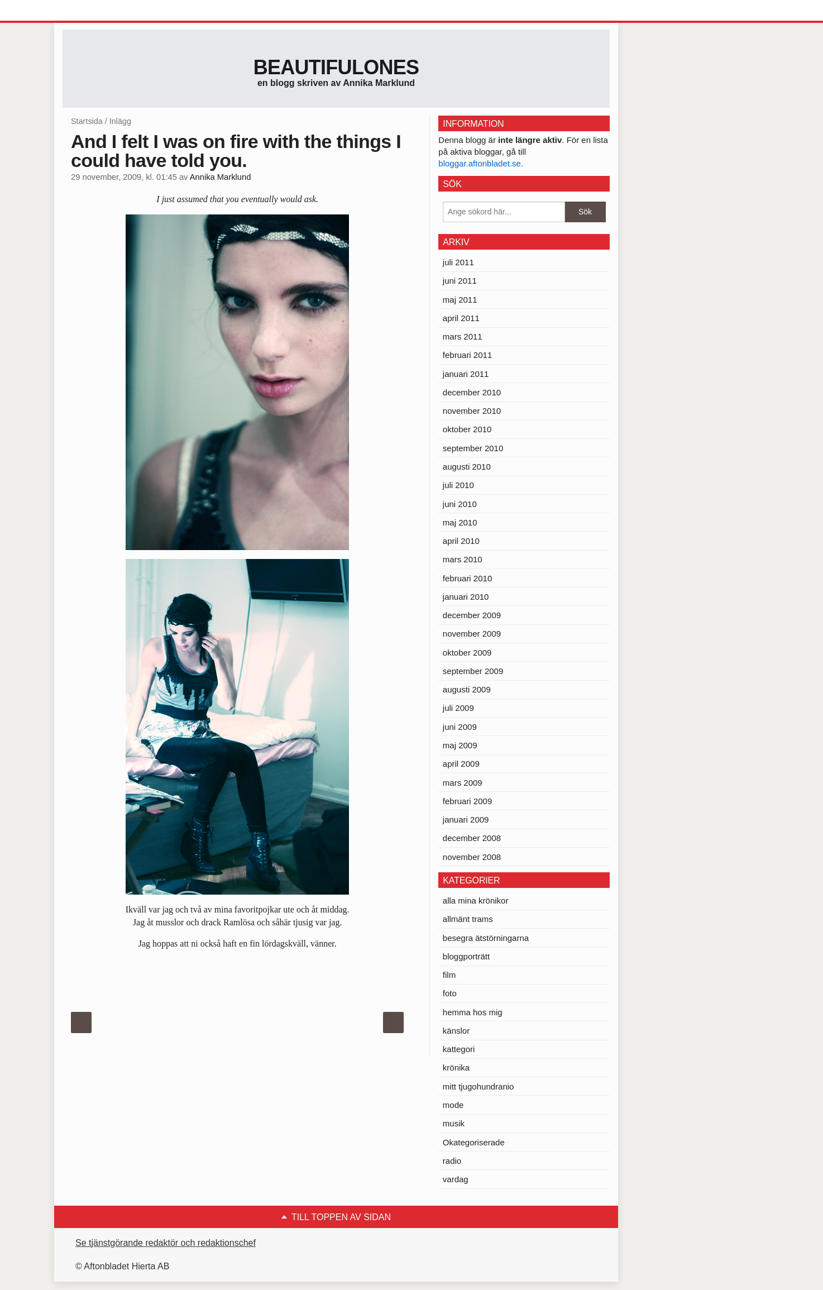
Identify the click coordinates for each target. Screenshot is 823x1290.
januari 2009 (466, 819)
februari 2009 (467, 801)
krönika (456, 1067)
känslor (456, 1030)
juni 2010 (460, 504)
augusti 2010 (467, 466)
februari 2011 (467, 355)
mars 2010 (462, 559)
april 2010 (461, 541)
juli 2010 (458, 485)
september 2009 (473, 671)
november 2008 (472, 857)
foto (450, 993)
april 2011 (461, 318)
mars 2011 (462, 336)
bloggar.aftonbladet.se (479, 163)
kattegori (459, 1049)
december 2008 (472, 838)
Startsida (87, 121)
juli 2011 (458, 262)
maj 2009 (460, 745)
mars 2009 (462, 782)
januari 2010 (466, 596)
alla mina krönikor (476, 900)
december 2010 (472, 392)
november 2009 (472, 633)
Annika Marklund (220, 177)
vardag (455, 1179)
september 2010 (473, 448)
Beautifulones (336, 67)
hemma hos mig (473, 1012)
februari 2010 (467, 578)
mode (453, 1105)
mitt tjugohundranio (478, 1086)
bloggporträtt (466, 956)
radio (452, 1160)
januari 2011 (466, 374)
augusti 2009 (467, 689)
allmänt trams (468, 919)
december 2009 (472, 615)
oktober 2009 (467, 652)
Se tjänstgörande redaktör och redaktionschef (165, 1243)
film (449, 975)
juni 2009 (460, 727)
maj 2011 (460, 299)
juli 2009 (458, 708)
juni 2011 (460, 280)
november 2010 (472, 410)
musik (454, 1123)
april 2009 (461, 763)
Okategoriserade (474, 1142)
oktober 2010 (467, 429)
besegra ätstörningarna (486, 938)
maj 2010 (460, 522)
